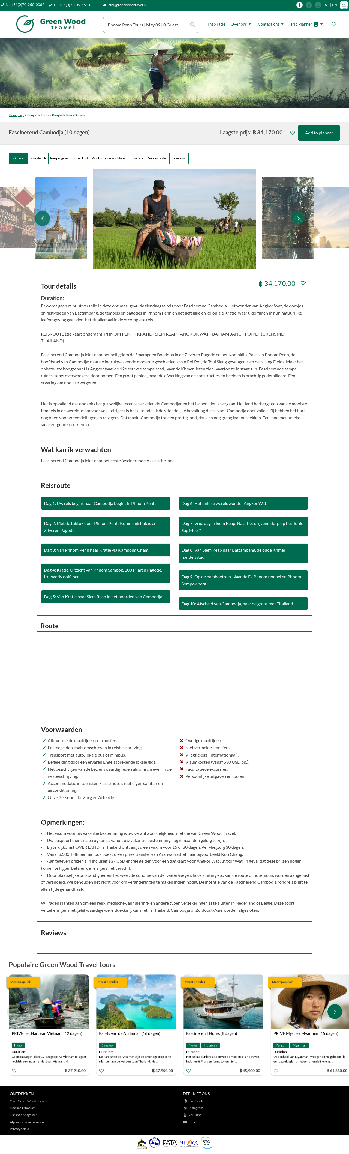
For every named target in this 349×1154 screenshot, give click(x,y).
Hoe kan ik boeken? (23, 1108)
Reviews (179, 158)
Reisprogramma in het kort (69, 158)
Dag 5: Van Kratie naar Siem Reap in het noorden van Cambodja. (103, 596)
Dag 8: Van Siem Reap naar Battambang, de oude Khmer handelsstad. (233, 553)
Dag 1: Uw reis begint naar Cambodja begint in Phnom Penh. (100, 503)
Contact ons (271, 24)
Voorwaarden (158, 158)
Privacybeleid (19, 1129)
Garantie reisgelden (24, 1115)
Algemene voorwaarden (27, 1122)
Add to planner (319, 132)
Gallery (18, 158)
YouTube (195, 1115)
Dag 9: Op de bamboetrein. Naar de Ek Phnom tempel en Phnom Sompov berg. (241, 580)
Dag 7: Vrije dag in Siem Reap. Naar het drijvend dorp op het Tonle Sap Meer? (242, 527)
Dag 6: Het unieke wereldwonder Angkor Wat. (224, 503)
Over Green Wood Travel (28, 1101)
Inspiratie (216, 24)
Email (193, 1122)
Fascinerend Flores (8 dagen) (211, 1033)
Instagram (196, 1108)
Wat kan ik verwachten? (108, 158)
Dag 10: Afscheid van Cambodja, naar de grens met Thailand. (238, 603)
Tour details (38, 158)
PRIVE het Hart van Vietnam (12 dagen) (47, 1033)
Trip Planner (307, 24)
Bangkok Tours (38, 115)
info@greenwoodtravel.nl (126, 5)
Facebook (196, 1101)
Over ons (242, 24)
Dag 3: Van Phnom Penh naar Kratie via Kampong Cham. (96, 549)
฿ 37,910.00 (75, 1070)
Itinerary (136, 158)
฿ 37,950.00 (162, 1070)
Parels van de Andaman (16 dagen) (129, 1033)
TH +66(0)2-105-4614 (71, 5)
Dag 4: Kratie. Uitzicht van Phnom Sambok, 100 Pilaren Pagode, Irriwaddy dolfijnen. (103, 573)
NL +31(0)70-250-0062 (25, 4)
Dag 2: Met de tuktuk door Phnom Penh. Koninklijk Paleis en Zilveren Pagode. (100, 527)
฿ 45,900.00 (249, 1070)
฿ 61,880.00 (337, 1070)
